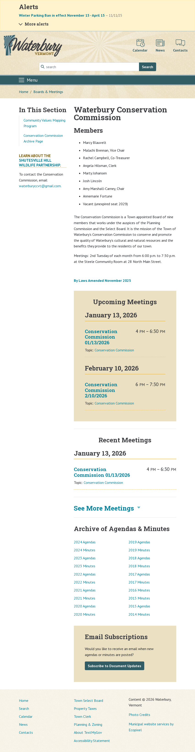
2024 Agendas (85, 542)
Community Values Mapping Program (44, 123)
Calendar (25, 716)
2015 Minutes (139, 598)
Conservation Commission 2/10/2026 (101, 390)
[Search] (89, 66)
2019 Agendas (139, 542)
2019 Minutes (139, 550)
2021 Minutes (84, 598)
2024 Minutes (84, 550)
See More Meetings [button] (104, 508)
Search (147, 67)
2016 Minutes (139, 590)
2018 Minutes (139, 566)
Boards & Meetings (48, 91)
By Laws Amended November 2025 (102, 280)
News (23, 724)
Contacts (26, 732)
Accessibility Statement (92, 740)
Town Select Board (88, 700)
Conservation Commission (114, 350)
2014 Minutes (139, 614)
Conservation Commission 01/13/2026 (101, 337)
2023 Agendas (85, 558)
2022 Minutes (84, 582)
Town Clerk (82, 716)
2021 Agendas (85, 590)
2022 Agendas (85, 574)
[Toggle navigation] (27, 80)
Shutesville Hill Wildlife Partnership (39, 162)
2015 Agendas (139, 606)
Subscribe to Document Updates (114, 666)
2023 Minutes (84, 566)
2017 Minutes (139, 582)
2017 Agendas (139, 574)
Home (23, 91)
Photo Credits (139, 714)
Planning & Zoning (88, 724)
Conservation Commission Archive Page (43, 138)
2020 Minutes (84, 614)
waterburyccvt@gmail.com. (40, 186)
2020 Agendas (85, 606)
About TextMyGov (88, 732)
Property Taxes (85, 708)
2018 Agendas (139, 558)
